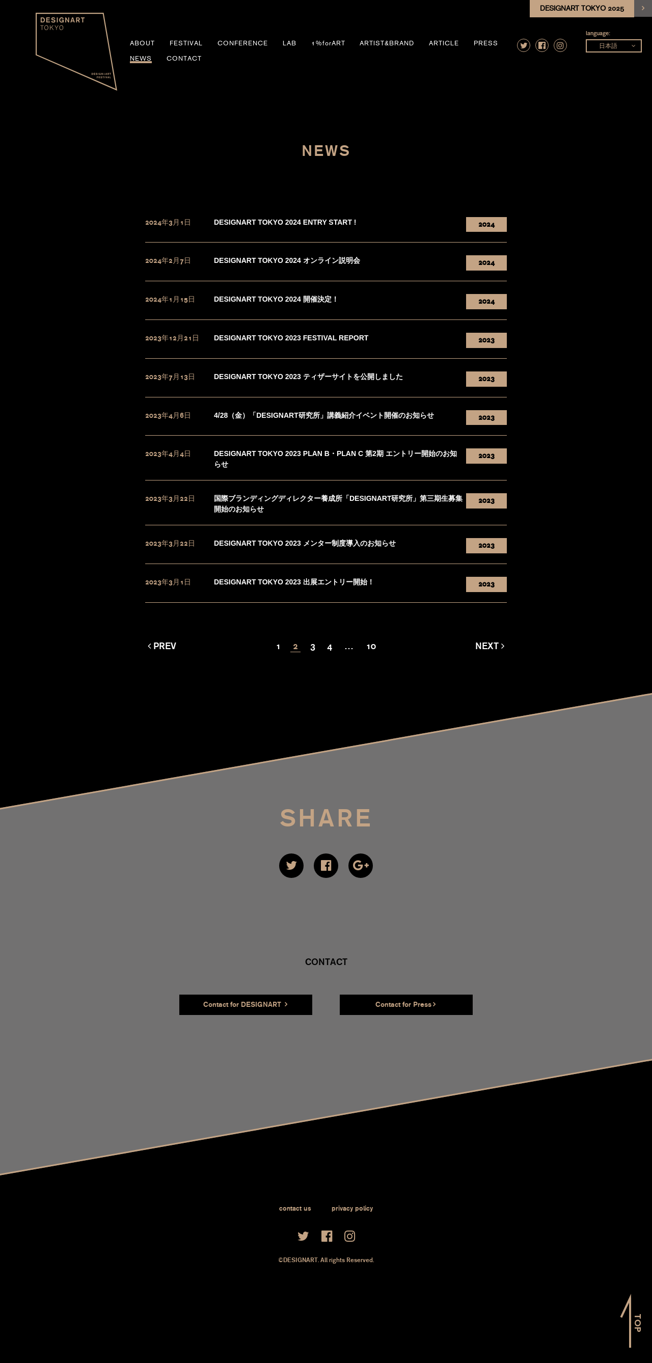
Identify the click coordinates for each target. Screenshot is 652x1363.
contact (184, 59)
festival (186, 43)
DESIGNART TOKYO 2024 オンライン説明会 (287, 260)
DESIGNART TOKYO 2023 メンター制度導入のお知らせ (305, 543)
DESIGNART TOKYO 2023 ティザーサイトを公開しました (308, 376)
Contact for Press (405, 1004)
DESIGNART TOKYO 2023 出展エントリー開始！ (294, 582)
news (141, 59)
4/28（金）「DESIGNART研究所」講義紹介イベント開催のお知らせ (324, 415)
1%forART (328, 43)
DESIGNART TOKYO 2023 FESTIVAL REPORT (291, 338)
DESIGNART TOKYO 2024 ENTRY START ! (285, 222)
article (444, 43)
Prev (164, 646)
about (142, 43)
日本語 (608, 45)
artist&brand (387, 43)
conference (243, 43)
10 (371, 646)
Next (487, 646)
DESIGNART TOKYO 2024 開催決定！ (276, 299)
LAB (289, 43)
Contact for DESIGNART (245, 1004)
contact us (295, 1208)
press (486, 43)
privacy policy (352, 1208)
